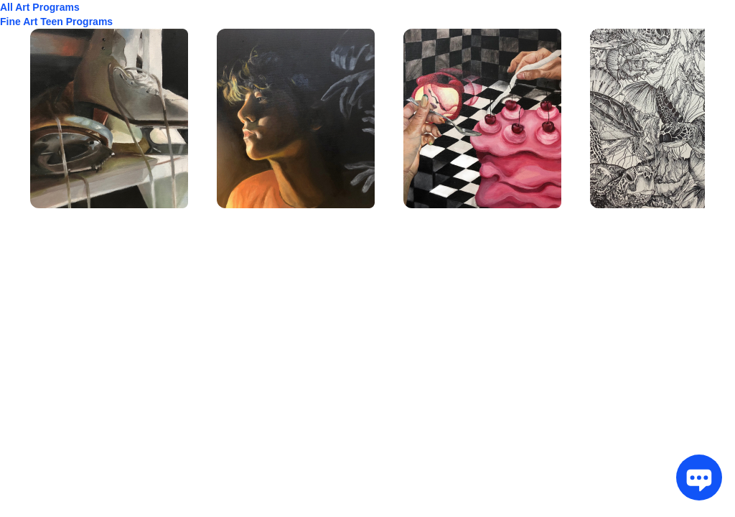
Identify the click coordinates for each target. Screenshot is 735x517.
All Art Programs (40, 7)
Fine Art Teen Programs (56, 21)
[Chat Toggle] (695, 477)
